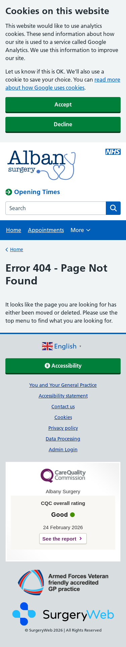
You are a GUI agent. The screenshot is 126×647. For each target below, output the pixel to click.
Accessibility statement (63, 396)
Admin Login (63, 450)
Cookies (63, 417)
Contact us (63, 407)
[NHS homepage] (51, 165)
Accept (63, 104)
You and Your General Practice (63, 385)
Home (13, 230)
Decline (63, 124)
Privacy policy (63, 428)
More (80, 232)
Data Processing (63, 439)
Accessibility (63, 365)
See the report (59, 539)
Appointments (46, 230)
